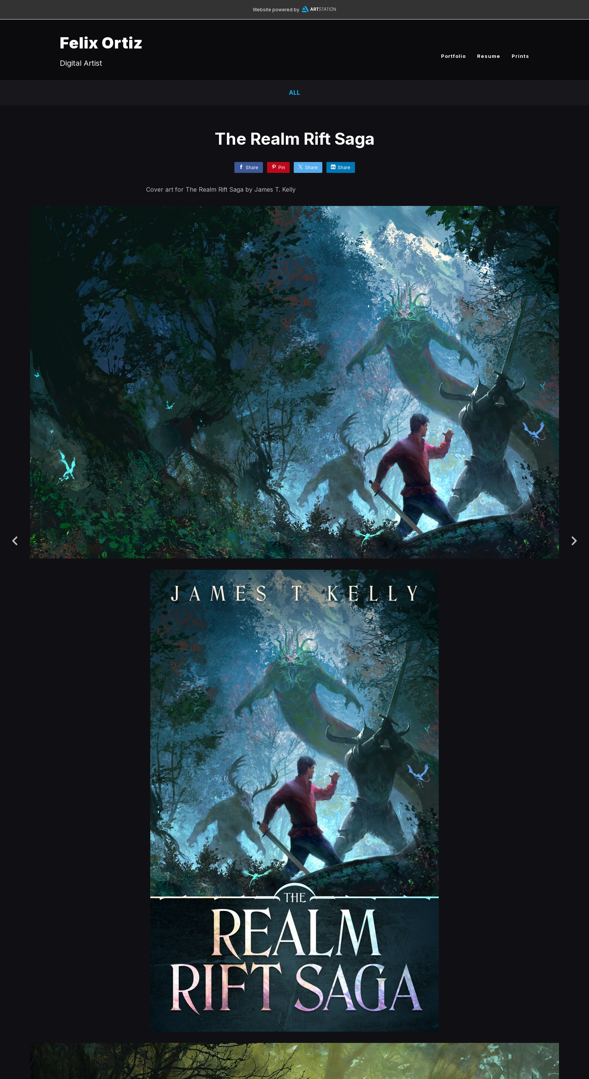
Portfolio (453, 56)
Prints (520, 56)
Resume (488, 56)
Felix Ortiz (101, 42)
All (294, 92)
